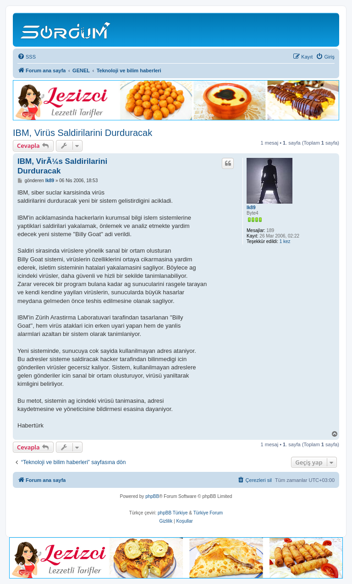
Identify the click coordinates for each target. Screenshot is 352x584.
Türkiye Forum (208, 512)
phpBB (152, 496)
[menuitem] (26, 56)
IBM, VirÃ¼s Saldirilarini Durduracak (62, 166)
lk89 (251, 207)
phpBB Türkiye (172, 512)
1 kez (285, 241)
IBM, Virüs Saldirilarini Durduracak (82, 133)
